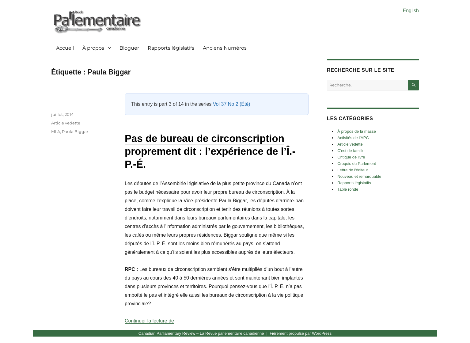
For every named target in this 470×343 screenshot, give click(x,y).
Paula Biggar (75, 131)
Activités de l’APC (353, 137)
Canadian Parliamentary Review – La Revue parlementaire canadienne (201, 333)
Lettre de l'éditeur (352, 170)
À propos (93, 48)
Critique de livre (351, 157)
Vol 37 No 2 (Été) (231, 104)
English (411, 10)
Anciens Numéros (225, 48)
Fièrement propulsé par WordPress (301, 333)
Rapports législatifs (171, 48)
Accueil (65, 48)
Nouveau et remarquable (359, 176)
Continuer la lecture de (149, 320)
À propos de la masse (356, 131)
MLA (55, 131)
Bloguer (129, 48)
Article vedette (65, 122)
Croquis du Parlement (356, 163)
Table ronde (347, 189)
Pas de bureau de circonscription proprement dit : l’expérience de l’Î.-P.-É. (210, 151)
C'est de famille (350, 150)
